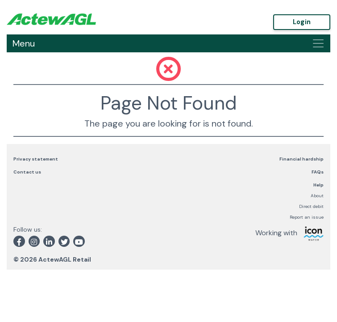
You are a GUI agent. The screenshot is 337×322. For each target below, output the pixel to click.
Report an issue (307, 217)
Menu (23, 43)
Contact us (27, 172)
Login (302, 22)
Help (318, 185)
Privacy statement (35, 159)
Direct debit (311, 206)
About (317, 196)
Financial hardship (301, 159)
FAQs (318, 172)
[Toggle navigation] (318, 43)
